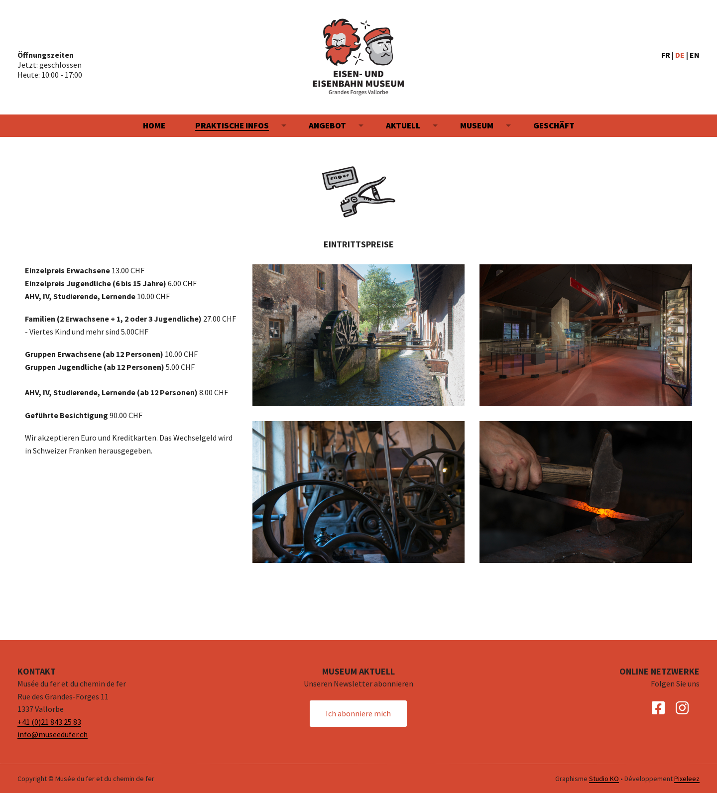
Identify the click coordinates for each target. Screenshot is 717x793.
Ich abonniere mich (358, 713)
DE (680, 55)
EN (695, 55)
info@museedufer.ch (52, 734)
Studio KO (604, 778)
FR (665, 55)
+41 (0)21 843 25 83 (49, 722)
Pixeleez (687, 778)
